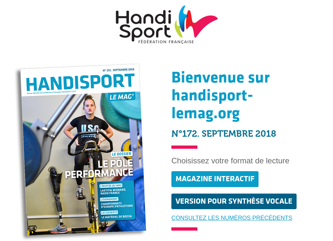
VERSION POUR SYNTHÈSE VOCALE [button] (234, 201)
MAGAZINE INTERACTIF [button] (215, 179)
